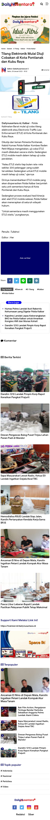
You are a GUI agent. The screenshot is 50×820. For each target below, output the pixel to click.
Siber (31, 814)
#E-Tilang (30, 289)
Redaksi (20, 814)
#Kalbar (40, 289)
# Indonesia (6, 770)
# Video (4, 786)
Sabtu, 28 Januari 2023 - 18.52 (17, 71)
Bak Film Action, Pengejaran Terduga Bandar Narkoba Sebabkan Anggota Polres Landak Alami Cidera (32, 711)
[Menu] (48, 4)
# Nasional (6, 776)
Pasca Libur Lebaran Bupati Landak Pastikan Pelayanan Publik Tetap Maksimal (24, 606)
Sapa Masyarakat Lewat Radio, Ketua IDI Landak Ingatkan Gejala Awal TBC (23, 477)
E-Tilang (16, 49)
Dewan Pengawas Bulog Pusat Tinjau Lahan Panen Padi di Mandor (24, 436)
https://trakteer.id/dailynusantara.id (18, 626)
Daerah (9, 49)
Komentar (45, 70)
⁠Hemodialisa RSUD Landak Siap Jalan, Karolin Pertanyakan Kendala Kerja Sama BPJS (23, 519)
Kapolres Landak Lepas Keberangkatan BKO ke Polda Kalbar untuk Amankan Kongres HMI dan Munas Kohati (25, 318)
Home (3, 49)
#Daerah (19, 289)
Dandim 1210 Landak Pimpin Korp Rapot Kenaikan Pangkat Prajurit (25, 327)
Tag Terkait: (7, 289)
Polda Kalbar (31, 49)
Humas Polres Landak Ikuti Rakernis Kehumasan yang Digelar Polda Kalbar (24, 310)
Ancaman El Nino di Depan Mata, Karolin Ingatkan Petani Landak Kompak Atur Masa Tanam (24, 563)
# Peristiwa (6, 781)
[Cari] (41, 4)
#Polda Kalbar (8, 293)
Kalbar (23, 49)
